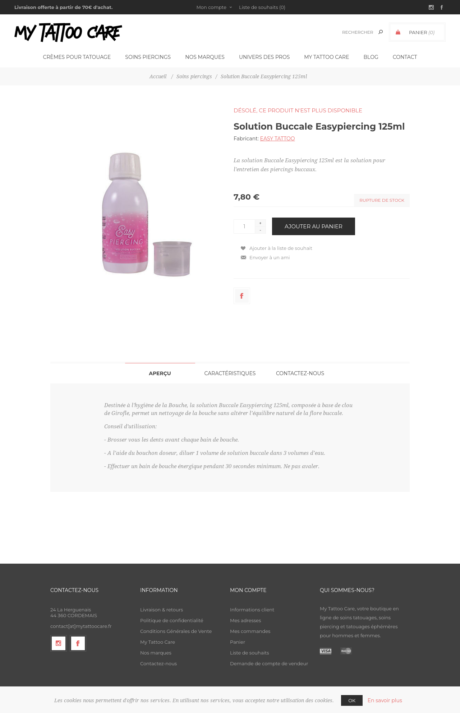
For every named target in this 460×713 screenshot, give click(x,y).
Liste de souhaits (249, 653)
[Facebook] (78, 643)
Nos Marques (205, 57)
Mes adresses (245, 620)
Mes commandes (250, 631)
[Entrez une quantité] (244, 226)
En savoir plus (385, 700)
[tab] (160, 373)
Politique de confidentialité (171, 620)
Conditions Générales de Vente (176, 631)
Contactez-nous (158, 663)
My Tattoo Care (157, 642)
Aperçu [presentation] (160, 373)
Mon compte (211, 7)
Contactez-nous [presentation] (300, 373)
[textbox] (356, 32)
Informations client (252, 609)
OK (351, 700)
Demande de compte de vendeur (269, 663)
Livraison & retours (161, 609)
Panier (237, 642)
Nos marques (155, 653)
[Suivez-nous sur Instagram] (58, 643)
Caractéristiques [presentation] (230, 373)
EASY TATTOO (277, 138)
